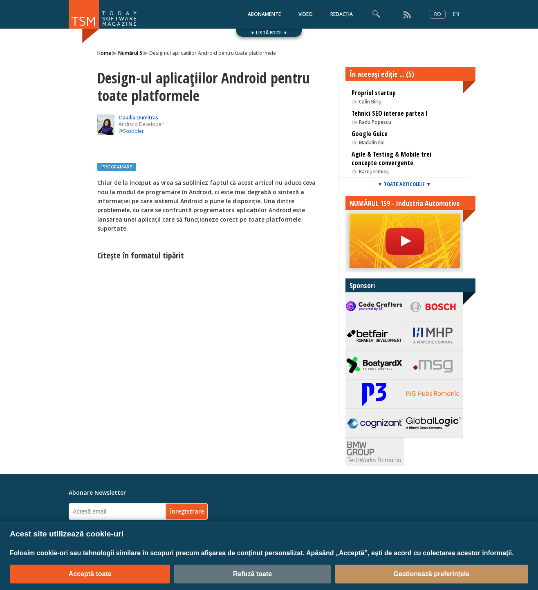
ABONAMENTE (264, 14)
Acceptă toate (90, 573)
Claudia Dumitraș (138, 117)
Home (104, 52)
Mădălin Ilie (372, 142)
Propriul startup (374, 92)
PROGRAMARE (116, 167)
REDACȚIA (341, 14)
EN (456, 14)
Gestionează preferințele (431, 573)
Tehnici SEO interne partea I (390, 113)
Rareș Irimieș (374, 171)
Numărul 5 (130, 52)
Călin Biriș (370, 101)
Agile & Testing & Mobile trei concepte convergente (391, 158)
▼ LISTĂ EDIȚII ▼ (269, 32)
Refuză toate (252, 573)
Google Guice (370, 133)
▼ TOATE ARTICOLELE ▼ (404, 184)
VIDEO (305, 14)
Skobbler (133, 131)
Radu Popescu (375, 122)
